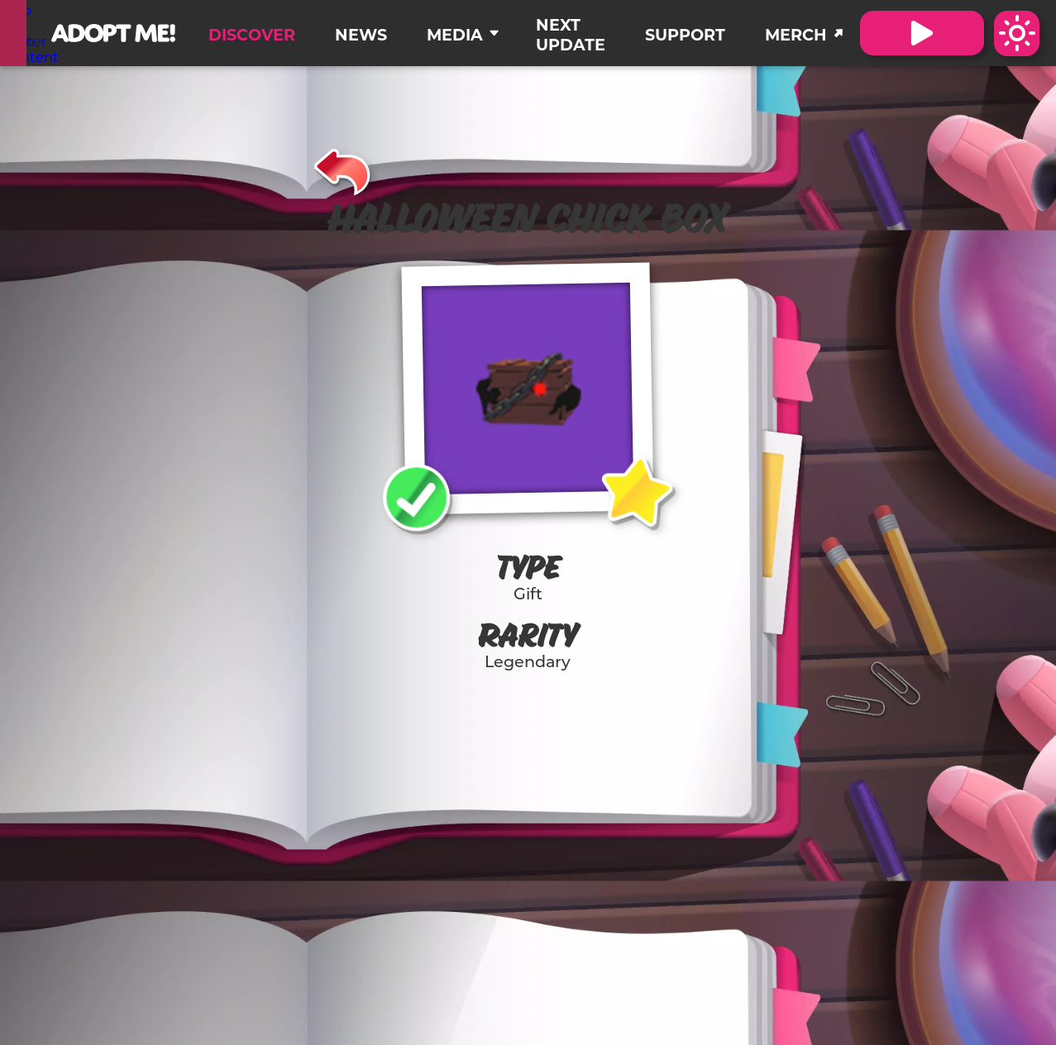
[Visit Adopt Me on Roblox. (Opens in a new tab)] (922, 33)
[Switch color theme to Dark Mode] (1016, 33)
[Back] (342, 169)
